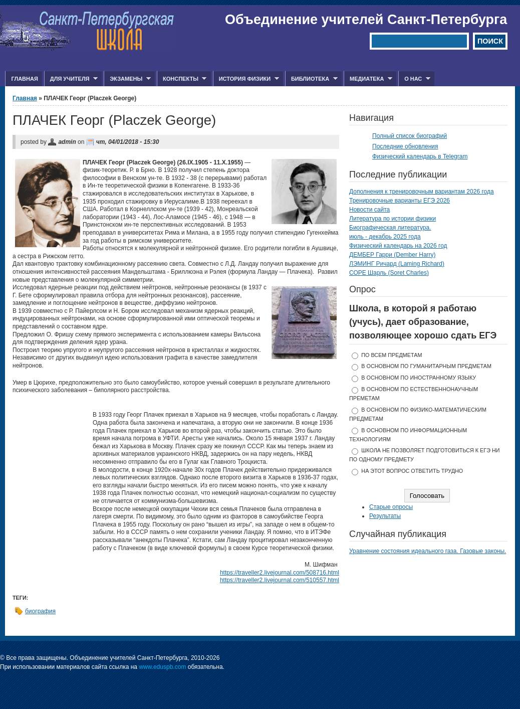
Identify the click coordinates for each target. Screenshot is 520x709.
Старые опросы (391, 506)
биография (40, 611)
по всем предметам (391, 355)
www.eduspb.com (162, 666)
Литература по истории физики (392, 218)
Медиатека (368, 79)
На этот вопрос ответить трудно (412, 471)
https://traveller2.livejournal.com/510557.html (279, 580)
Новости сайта (369, 209)
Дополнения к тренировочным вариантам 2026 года (421, 191)
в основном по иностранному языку (418, 378)
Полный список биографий (409, 135)
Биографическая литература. (390, 227)
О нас (414, 79)
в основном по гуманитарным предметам (426, 366)
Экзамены (127, 79)
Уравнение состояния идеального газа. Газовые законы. (427, 551)
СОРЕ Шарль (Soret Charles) (389, 272)
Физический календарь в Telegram (419, 156)
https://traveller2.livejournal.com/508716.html (279, 572)
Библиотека (311, 79)
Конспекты (181, 79)
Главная (24, 79)
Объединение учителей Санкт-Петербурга (366, 19)
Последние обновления (405, 146)
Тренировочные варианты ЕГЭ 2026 (399, 200)
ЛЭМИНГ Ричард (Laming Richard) (396, 263)
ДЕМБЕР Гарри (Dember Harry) (392, 254)
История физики (246, 79)
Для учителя (71, 79)
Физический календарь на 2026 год (398, 245)
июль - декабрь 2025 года (385, 236)
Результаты (385, 515)
